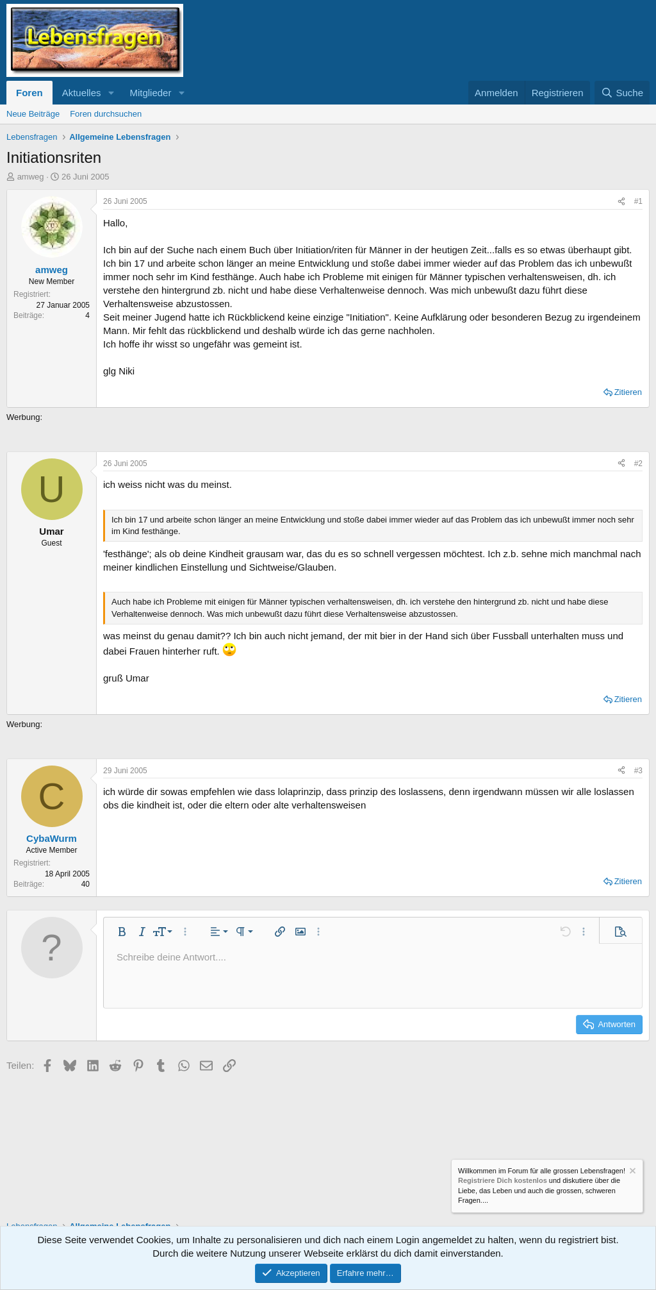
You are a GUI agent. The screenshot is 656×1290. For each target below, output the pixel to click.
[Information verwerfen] (632, 1172)
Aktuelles (81, 92)
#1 (638, 201)
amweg (30, 176)
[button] (111, 93)
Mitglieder (150, 92)
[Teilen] (621, 201)
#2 (638, 463)
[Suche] (622, 93)
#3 (638, 770)
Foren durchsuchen (106, 114)
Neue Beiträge (33, 114)
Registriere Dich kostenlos (502, 1181)
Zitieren (628, 392)
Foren (29, 92)
